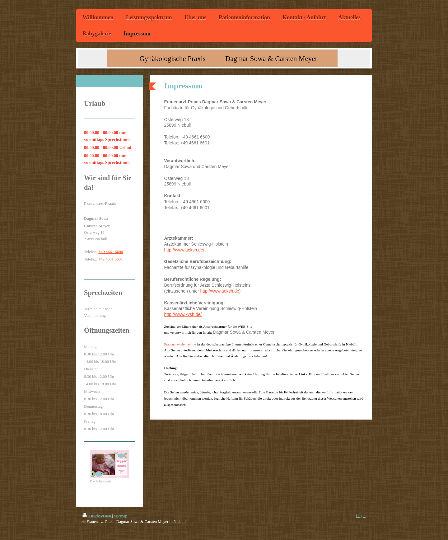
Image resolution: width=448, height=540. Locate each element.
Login (361, 515)
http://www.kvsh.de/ (183, 314)
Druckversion (97, 516)
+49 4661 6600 (110, 251)
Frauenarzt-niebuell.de (180, 344)
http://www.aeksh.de (219, 291)
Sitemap (120, 516)
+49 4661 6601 (110, 259)
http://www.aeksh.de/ (184, 249)
